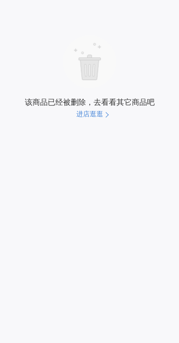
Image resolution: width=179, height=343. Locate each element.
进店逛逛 (89, 114)
